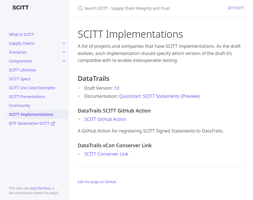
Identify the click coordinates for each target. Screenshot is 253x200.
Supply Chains (21, 43)
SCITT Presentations (27, 96)
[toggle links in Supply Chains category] (64, 43)
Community (19, 105)
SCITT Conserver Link (106, 154)
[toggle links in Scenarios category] (64, 52)
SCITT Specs (20, 78)
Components (20, 61)
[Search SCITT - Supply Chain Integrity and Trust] (143, 8)
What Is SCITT (21, 34)
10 (116, 88)
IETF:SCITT (236, 8)
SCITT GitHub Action (105, 119)
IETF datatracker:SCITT (32, 123)
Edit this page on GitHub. (97, 181)
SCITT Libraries (22, 69)
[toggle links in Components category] (64, 61)
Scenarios (17, 52)
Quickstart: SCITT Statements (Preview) (159, 96)
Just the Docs (41, 188)
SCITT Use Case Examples (32, 87)
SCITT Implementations (31, 114)
